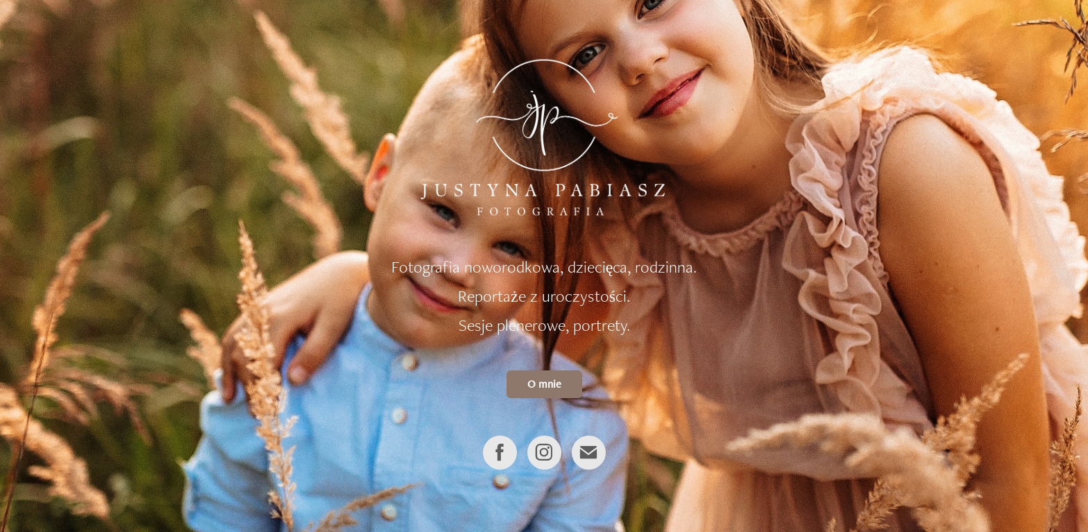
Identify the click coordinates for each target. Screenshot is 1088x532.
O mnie (544, 384)
